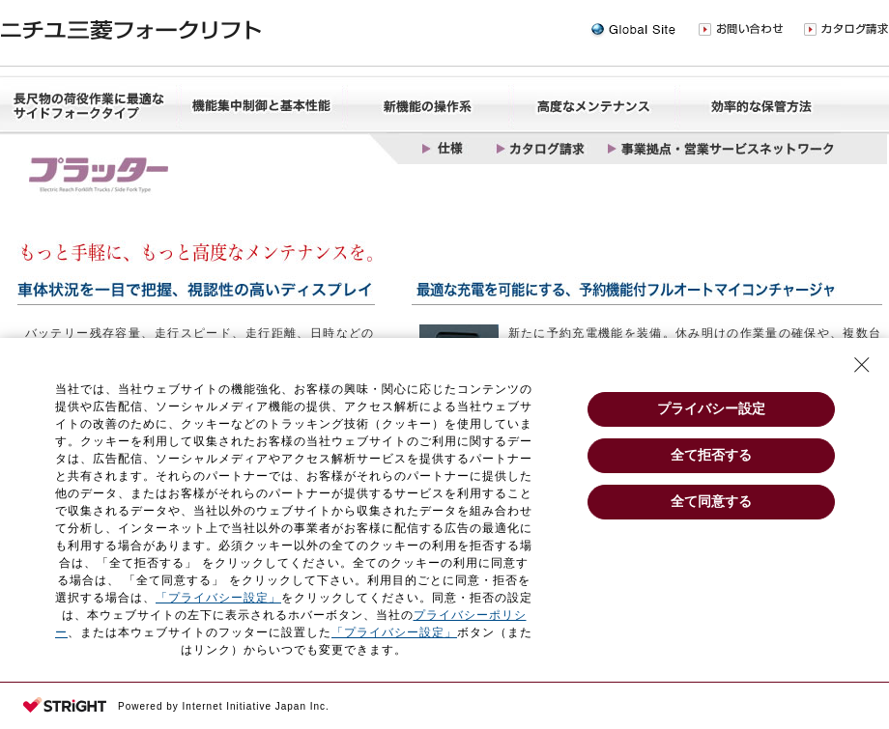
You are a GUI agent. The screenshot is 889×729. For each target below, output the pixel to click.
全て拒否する (711, 455)
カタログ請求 (846, 30)
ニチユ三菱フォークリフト (130, 30)
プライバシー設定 (711, 408)
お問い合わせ (741, 30)
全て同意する (711, 501)
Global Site (632, 30)
